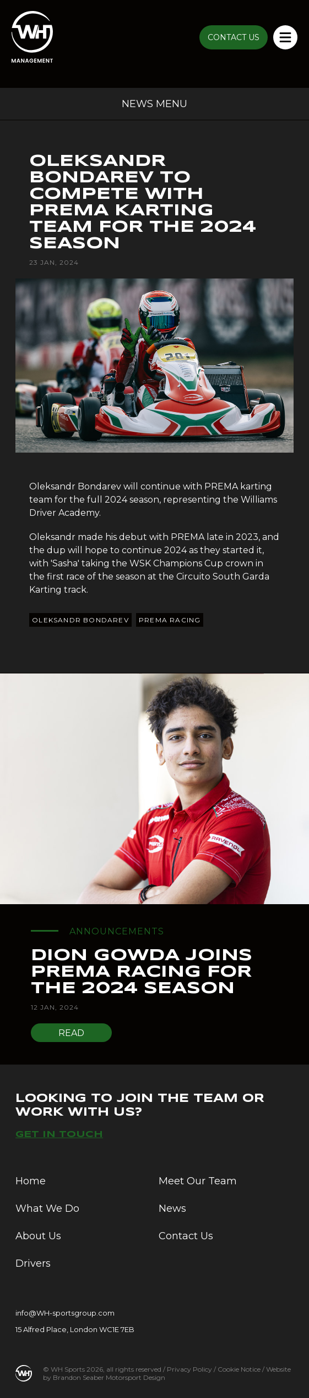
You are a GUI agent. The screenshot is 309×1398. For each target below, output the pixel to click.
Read (71, 1033)
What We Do (47, 1208)
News (172, 1208)
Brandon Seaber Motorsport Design (109, 1377)
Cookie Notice (239, 1369)
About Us (38, 1236)
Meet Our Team (198, 1181)
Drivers (33, 1263)
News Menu (154, 104)
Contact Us (186, 1236)
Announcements (116, 931)
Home (30, 1181)
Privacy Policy (189, 1369)
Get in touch (59, 1134)
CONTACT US (233, 37)
